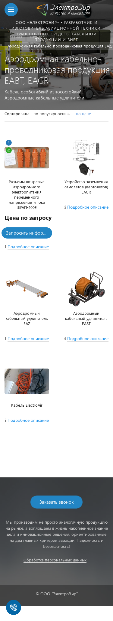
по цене (83, 113)
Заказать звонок (56, 502)
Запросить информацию (29, 233)
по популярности (50, 113)
